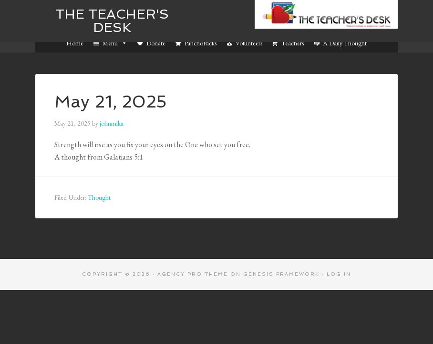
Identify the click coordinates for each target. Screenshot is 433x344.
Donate (155, 43)
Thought (99, 197)
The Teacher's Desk (112, 20)
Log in (339, 274)
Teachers (292, 43)
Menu (115, 43)
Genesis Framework (281, 274)
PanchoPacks (200, 43)
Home (74, 43)
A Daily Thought (345, 43)
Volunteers (249, 43)
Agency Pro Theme (192, 274)
